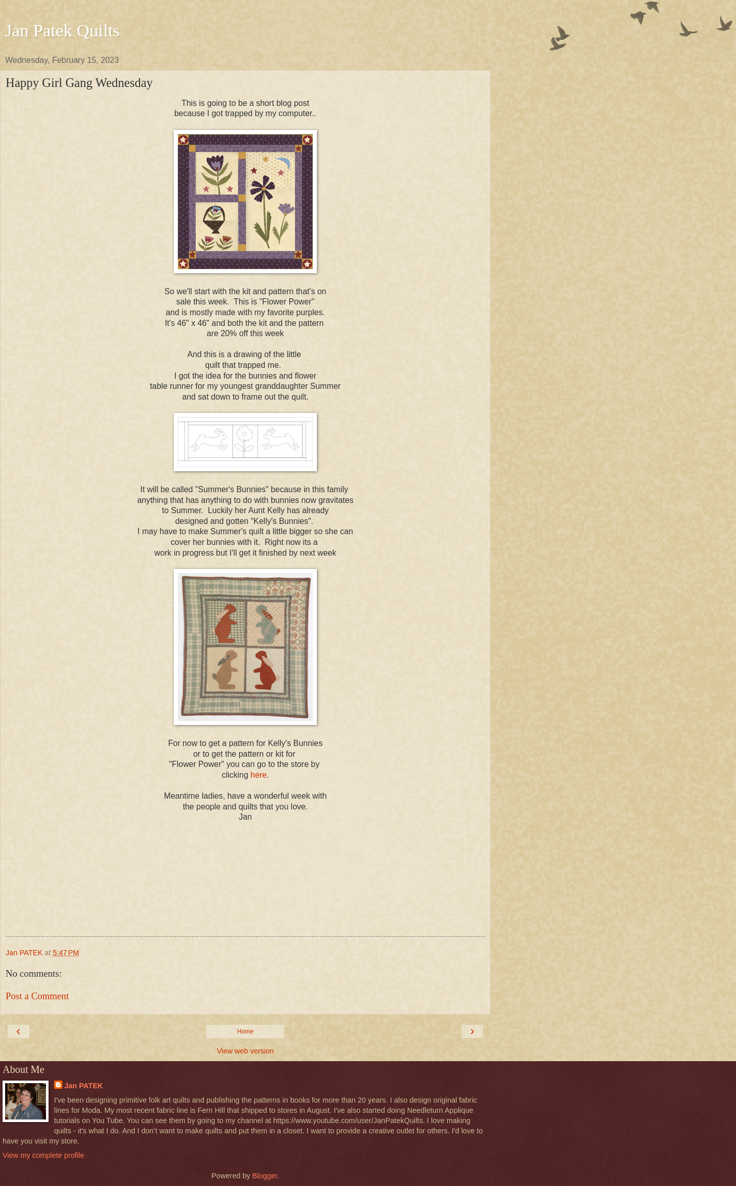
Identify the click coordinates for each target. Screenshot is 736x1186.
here (258, 775)
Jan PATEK (83, 1086)
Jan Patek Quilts (62, 30)
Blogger (265, 1176)
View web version (245, 1051)
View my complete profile (43, 1155)
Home (245, 1031)
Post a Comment (37, 996)
